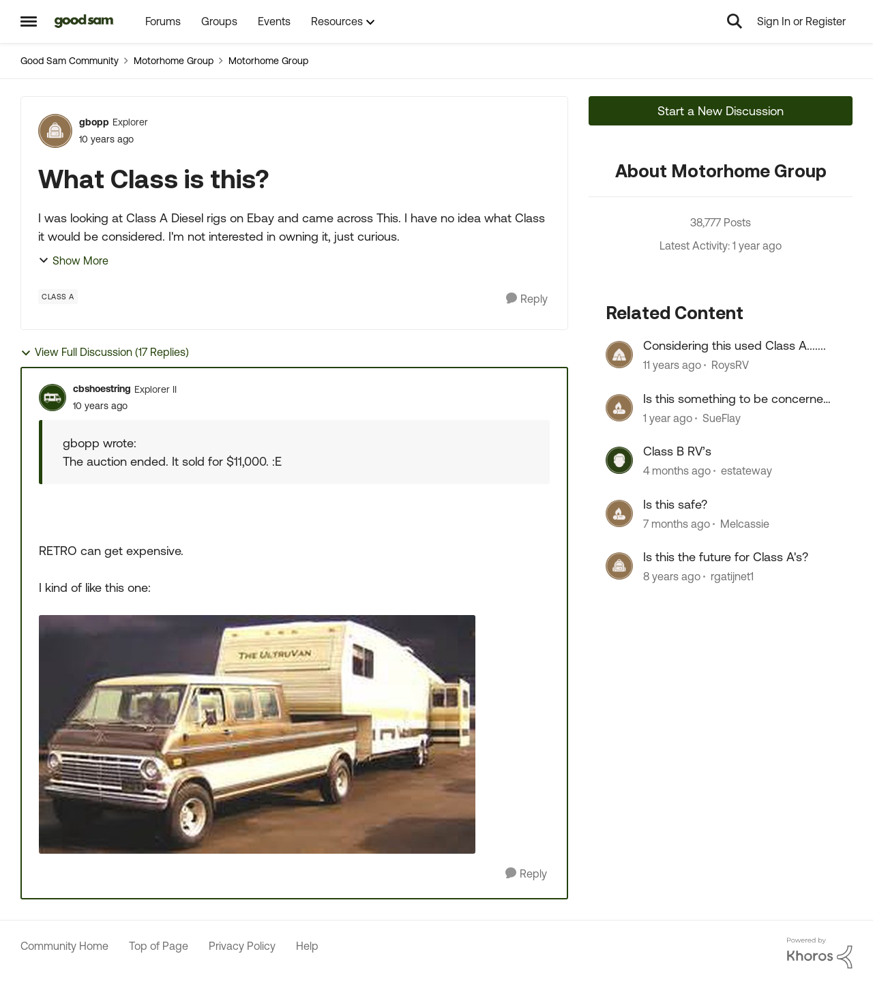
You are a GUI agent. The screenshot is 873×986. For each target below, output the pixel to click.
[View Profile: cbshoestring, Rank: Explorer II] (52, 397)
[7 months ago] (676, 524)
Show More (73, 260)
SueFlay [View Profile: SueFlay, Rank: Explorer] (721, 418)
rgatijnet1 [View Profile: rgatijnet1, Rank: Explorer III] (732, 576)
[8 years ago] (671, 576)
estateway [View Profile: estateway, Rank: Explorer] (746, 471)
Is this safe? (675, 504)
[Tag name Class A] (58, 296)
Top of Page (158, 946)
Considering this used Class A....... (734, 345)
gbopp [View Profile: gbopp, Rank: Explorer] (94, 122)
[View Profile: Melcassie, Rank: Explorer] (619, 513)
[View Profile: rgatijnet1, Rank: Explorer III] (619, 566)
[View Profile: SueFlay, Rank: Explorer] (619, 407)
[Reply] (526, 299)
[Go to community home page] (84, 21)
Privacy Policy (242, 946)
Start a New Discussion (720, 111)
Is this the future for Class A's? (725, 557)
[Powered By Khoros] (820, 953)
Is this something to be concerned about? (737, 398)
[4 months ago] (677, 471)
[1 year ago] (667, 418)
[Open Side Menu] (29, 21)
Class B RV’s (677, 451)
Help (307, 946)
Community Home (64, 946)
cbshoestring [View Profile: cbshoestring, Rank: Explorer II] (102, 388)
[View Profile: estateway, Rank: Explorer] (619, 460)
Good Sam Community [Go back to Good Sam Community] (69, 60)
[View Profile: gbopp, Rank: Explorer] (55, 131)
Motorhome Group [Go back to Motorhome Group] (173, 60)
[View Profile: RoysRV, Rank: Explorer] (619, 354)
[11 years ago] (672, 365)
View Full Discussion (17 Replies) (104, 352)
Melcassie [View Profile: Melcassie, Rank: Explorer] (744, 524)
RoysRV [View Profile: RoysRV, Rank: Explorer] (730, 365)
